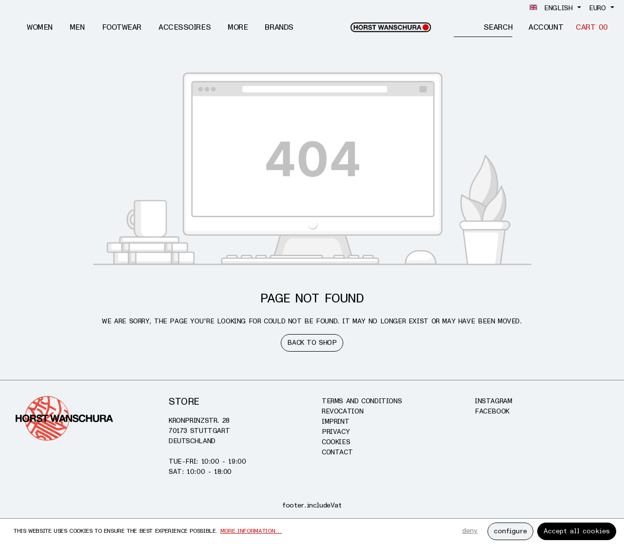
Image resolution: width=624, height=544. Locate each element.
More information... (251, 531)
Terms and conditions (362, 401)
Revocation (342, 411)
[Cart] (591, 28)
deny (470, 530)
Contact (337, 452)
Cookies (336, 442)
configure (510, 531)
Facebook (492, 411)
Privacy (336, 431)
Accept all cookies (577, 531)
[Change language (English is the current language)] (555, 8)
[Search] (498, 27)
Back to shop (311, 342)
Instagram (493, 401)
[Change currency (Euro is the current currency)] (601, 8)
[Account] (545, 28)
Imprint (335, 421)
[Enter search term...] (469, 27)
